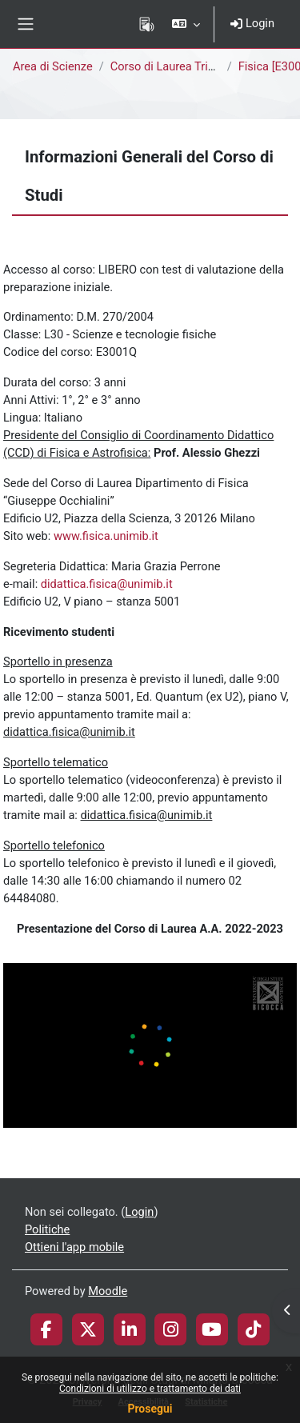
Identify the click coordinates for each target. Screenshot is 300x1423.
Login (252, 23)
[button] (186, 24)
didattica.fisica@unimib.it (107, 584)
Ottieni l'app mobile (74, 1247)
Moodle (107, 1291)
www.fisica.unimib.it (106, 536)
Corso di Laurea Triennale (176, 66)
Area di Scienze (53, 66)
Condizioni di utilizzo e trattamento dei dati (150, 1388)
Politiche (47, 1229)
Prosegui (149, 1408)
